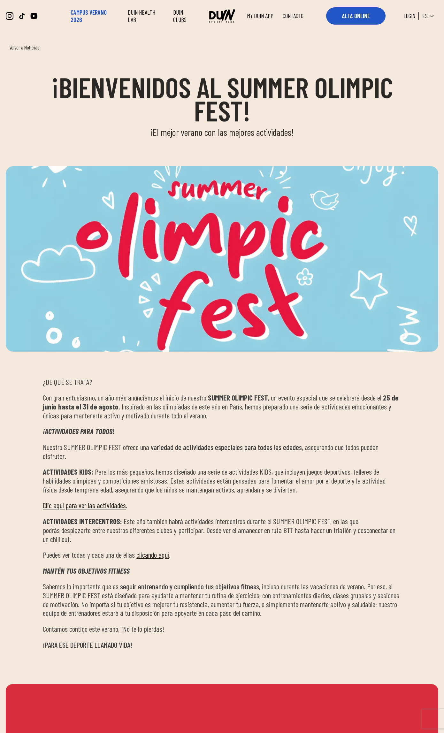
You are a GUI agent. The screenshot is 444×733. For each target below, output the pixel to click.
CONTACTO (293, 15)
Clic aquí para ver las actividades (84, 505)
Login (409, 16)
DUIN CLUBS (180, 16)
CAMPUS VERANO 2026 (89, 16)
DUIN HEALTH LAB (141, 16)
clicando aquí (152, 554)
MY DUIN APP (260, 15)
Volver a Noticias (24, 47)
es (428, 16)
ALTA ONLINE (356, 15)
